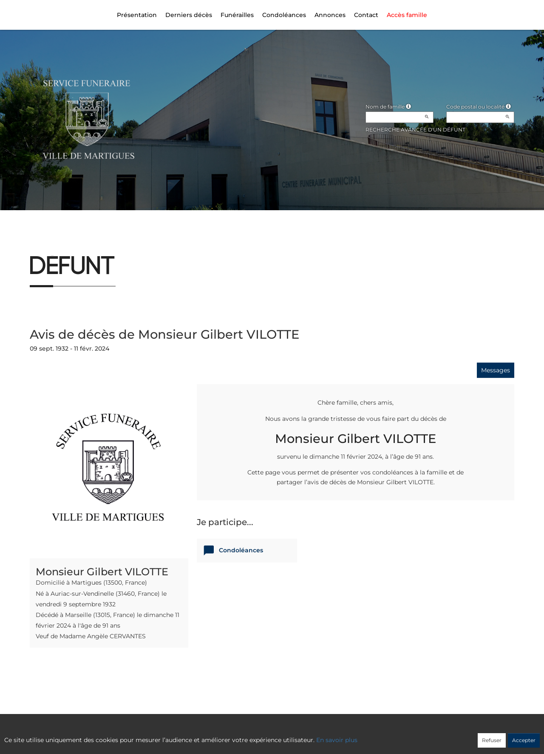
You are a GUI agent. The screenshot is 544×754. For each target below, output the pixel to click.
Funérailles (237, 15)
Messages (495, 370)
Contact (366, 15)
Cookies (306, 736)
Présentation (137, 15)
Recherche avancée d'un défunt (415, 129)
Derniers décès (188, 15)
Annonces (330, 15)
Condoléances (284, 15)
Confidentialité (267, 736)
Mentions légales (349, 736)
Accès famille (407, 15)
